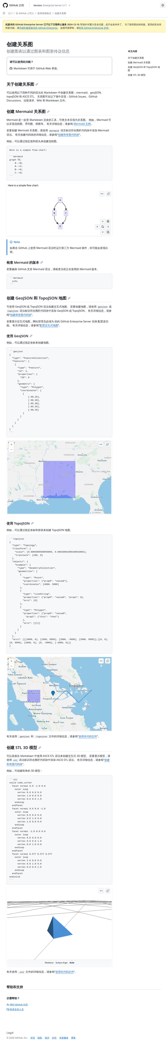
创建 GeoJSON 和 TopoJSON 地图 (38, 298)
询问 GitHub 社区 (17, 1004)
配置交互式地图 (49, 325)
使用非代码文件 (88, 736)
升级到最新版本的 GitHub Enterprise (38, 27)
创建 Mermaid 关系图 (28, 111)
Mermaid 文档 (82, 124)
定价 (54, 1037)
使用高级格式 (44, 13)
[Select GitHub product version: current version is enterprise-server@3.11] (52, 5)
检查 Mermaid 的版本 (25, 262)
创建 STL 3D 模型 (24, 747)
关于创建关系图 (22, 84)
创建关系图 (60, 13)
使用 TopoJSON (20, 523)
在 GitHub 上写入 (25, 13)
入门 (10, 13)
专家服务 (63, 1037)
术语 (32, 1037)
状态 (47, 1037)
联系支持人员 (15, 1009)
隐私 (40, 1037)
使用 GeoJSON (19, 336)
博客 (73, 1037)
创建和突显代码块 (68, 134)
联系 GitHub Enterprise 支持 (93, 27)
